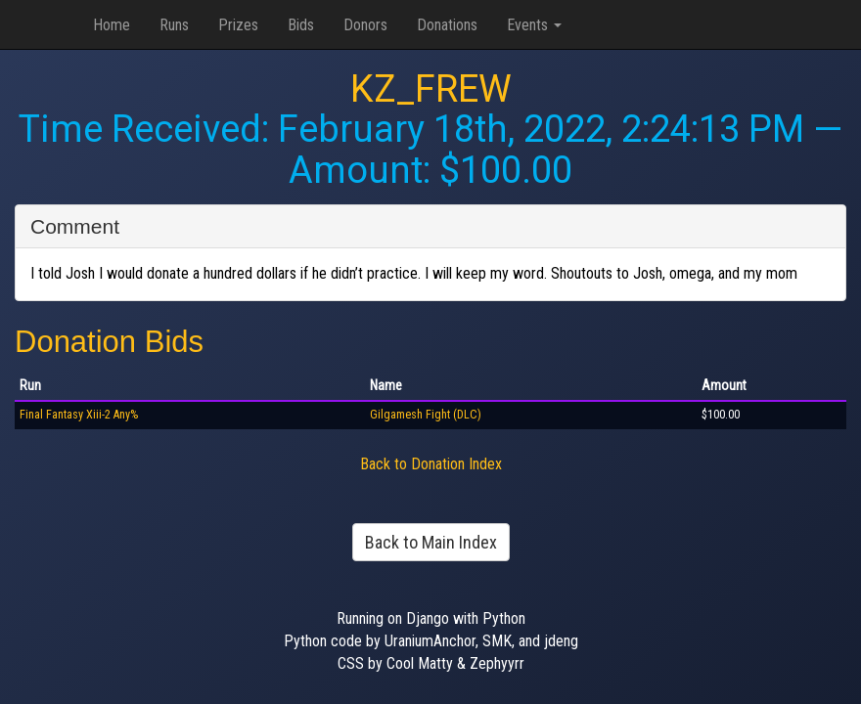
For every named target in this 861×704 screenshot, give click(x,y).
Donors (365, 25)
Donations (447, 25)
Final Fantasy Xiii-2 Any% (79, 414)
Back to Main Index (431, 542)
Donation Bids (109, 342)
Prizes (238, 25)
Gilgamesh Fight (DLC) (425, 414)
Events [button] (534, 25)
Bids (301, 25)
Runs (174, 25)
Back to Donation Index (431, 464)
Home (111, 25)
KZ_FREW (431, 88)
